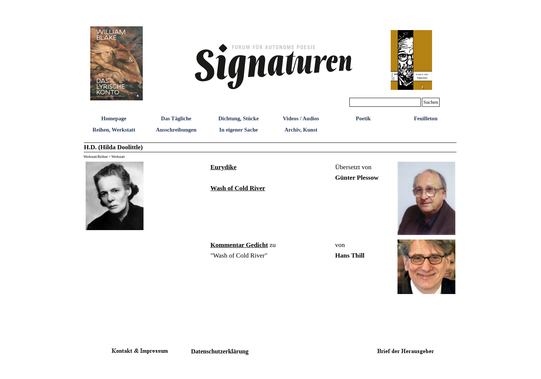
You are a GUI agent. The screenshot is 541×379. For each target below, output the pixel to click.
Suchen (430, 102)
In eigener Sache (238, 130)
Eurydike (223, 167)
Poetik (363, 118)
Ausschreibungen (176, 130)
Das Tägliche (176, 118)
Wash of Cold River (237, 188)
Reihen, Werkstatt (113, 130)
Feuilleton (426, 118)
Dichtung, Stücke (238, 118)
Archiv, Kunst (300, 130)
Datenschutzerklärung (220, 351)
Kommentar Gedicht (239, 245)
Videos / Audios (301, 118)
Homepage (114, 118)
